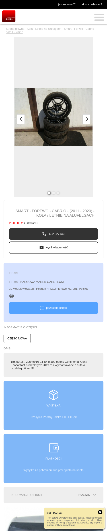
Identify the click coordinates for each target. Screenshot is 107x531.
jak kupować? (67, 4)
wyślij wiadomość (57, 247)
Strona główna (15, 28)
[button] (21, 119)
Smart (68, 28)
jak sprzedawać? (91, 4)
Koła (30, 28)
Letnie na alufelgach (48, 28)
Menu (99, 17)
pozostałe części (56, 307)
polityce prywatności (65, 525)
